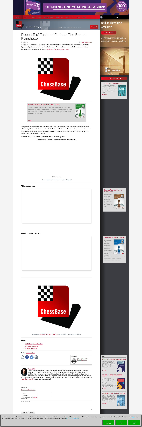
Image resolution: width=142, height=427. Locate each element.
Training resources (31, 348)
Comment (24, 398)
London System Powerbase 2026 (114, 359)
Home (26, 17)
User (24, 393)
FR (80, 27)
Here (133, 417)
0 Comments (88, 42)
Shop (18, 17)
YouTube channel (27, 379)
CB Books (59, 17)
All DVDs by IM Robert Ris (34, 344)
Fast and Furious (30, 353)
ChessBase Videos (31, 346)
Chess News (33, 27)
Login (116, 17)
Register (35, 397)
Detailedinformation (108, 422)
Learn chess (81, 17)
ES (78, 27)
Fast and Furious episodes (49, 334)
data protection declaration (72, 418)
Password (25, 395)
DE (74, 27)
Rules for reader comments (28, 390)
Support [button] (70, 17)
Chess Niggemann (82, 360)
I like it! (82, 42)
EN (76, 27)
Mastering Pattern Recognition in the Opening (44, 104)
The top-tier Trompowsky (112, 83)
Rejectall (121, 422)
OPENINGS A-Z (36, 17)
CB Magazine (48, 17)
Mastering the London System (113, 393)
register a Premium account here (58, 49)
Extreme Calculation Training (114, 237)
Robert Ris (31, 369)
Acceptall (134, 422)
